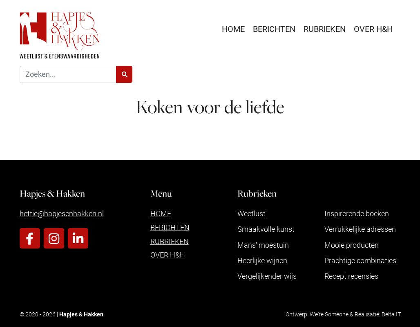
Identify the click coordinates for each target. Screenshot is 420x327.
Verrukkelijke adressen (360, 229)
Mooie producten (351, 245)
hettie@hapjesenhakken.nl (62, 213)
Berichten (274, 28)
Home (233, 28)
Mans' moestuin (263, 245)
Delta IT (391, 314)
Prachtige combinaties (360, 260)
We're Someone (329, 314)
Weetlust (251, 213)
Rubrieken (325, 28)
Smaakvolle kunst (266, 229)
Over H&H (373, 28)
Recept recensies (351, 276)
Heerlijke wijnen (262, 260)
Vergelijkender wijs (267, 276)
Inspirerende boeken (356, 213)
